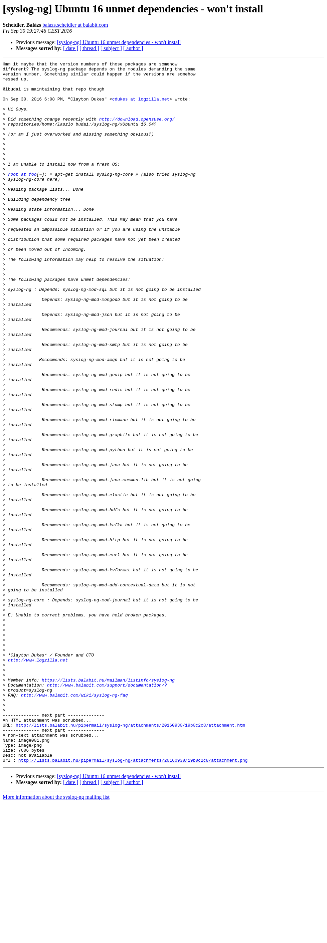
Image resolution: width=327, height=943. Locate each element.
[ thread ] (89, 48)
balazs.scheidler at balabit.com (75, 25)
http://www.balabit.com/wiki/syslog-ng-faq (74, 822)
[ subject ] (111, 48)
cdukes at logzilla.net (141, 107)
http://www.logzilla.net (38, 780)
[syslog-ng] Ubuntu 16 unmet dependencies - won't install (119, 42)
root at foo (22, 197)
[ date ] (70, 48)
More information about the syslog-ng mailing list (56, 937)
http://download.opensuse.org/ (137, 131)
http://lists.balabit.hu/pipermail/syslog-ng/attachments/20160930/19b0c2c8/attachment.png (133, 900)
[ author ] (133, 48)
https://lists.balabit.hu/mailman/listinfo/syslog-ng (108, 804)
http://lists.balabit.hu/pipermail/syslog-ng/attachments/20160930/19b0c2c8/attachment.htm (130, 858)
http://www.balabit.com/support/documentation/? (107, 810)
